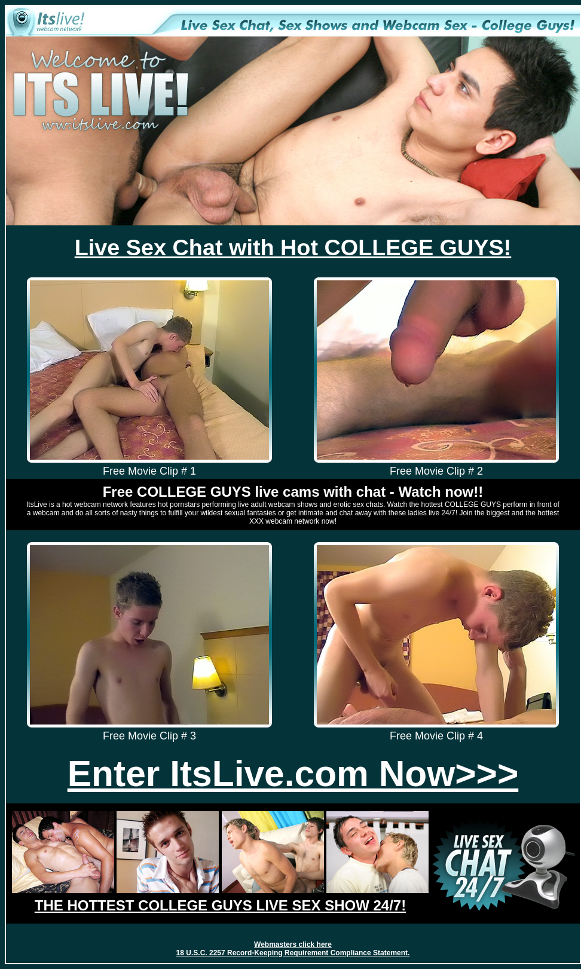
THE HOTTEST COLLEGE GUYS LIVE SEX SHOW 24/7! (220, 905)
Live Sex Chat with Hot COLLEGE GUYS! (293, 247)
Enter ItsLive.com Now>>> (293, 773)
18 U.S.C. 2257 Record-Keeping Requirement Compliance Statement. (293, 953)
